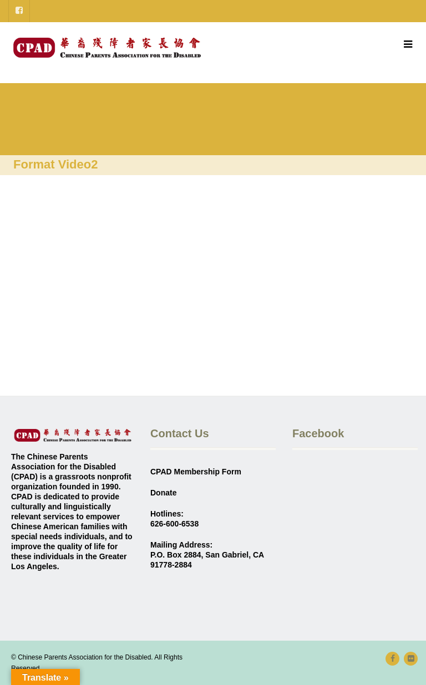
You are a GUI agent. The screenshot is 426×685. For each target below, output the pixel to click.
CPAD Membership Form (195, 471)
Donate (163, 492)
